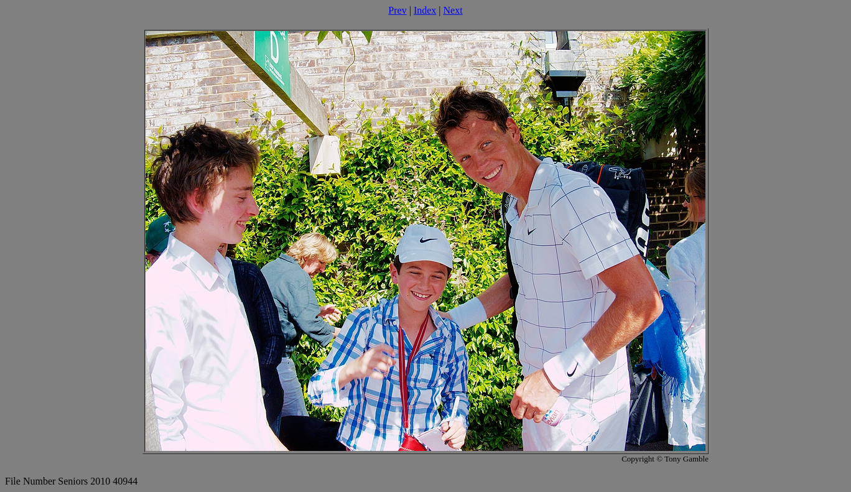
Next (453, 10)
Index (425, 10)
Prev (397, 10)
